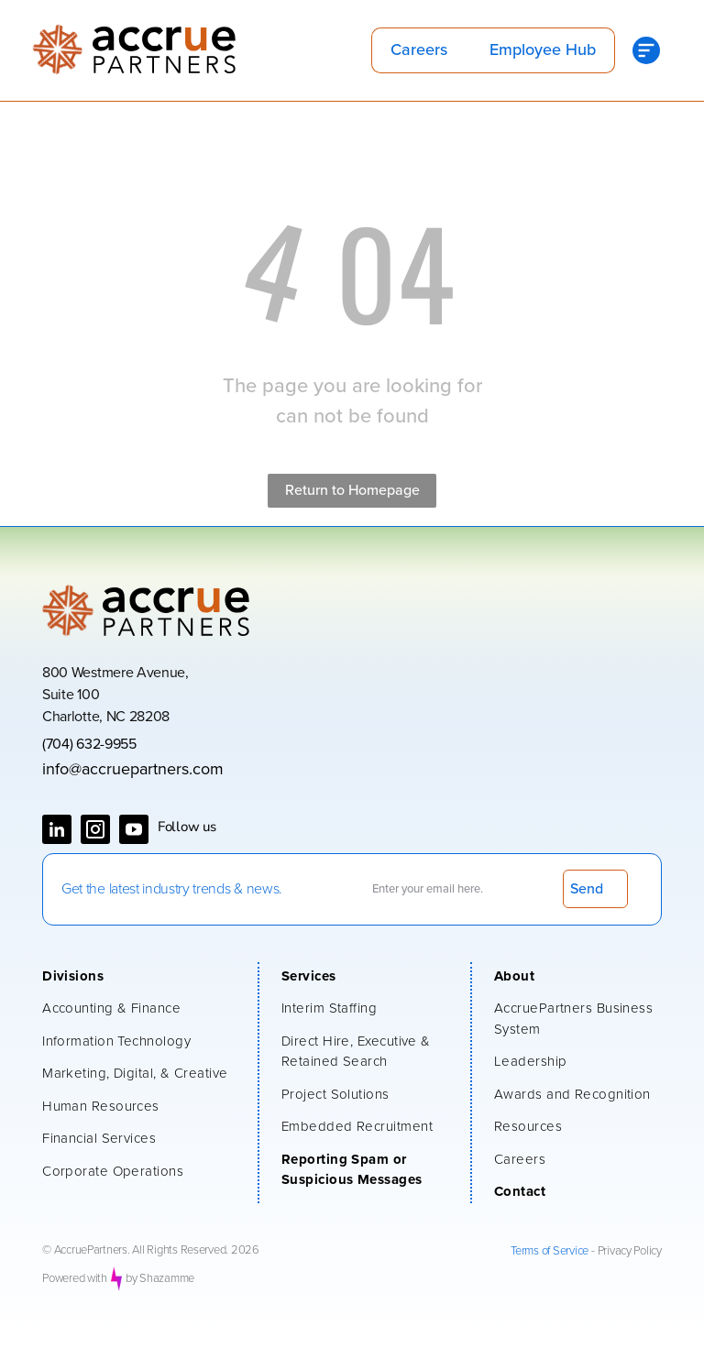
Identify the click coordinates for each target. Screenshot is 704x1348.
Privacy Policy (630, 1251)
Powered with (74, 1279)
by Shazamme (160, 1279)
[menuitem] (140, 978)
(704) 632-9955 (89, 744)
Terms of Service (549, 1251)
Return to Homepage (352, 490)
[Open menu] (646, 50)
